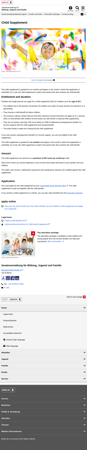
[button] (83, 14)
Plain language (10, 346)
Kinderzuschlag (67, 14)
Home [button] (4, 308)
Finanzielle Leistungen (52, 14)
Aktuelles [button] (5, 353)
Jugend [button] (4, 359)
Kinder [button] (4, 372)
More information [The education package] (55, 241)
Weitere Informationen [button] (11, 431)
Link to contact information (43, 80)
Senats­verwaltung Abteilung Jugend (14, 14)
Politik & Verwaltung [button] (10, 412)
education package (74, 193)
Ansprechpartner (10, 320)
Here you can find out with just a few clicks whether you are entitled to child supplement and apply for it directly (44, 207)
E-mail (6, 288)
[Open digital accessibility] (71, 9)
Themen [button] (5, 425)
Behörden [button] (5, 405)
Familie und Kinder (35, 14)
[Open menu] (83, 9)
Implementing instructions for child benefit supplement (26, 224)
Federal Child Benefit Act (15, 221)
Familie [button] (4, 366)
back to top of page (74, 297)
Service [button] (4, 379)
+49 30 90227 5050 (16, 284)
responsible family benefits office (53, 186)
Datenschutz (8, 327)
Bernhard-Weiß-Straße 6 (11, 270)
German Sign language (14, 340)
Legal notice (8, 314)
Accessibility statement (12, 333)
